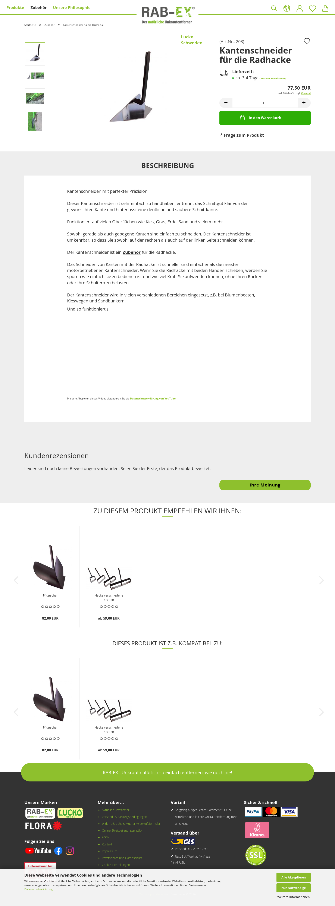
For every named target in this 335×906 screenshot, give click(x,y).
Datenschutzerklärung (38, 889)
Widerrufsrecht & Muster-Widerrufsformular (131, 824)
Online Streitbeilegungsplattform (123, 830)
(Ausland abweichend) (273, 78)
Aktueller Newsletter (115, 810)
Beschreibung (167, 165)
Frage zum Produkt (244, 135)
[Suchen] (274, 7)
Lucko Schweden (192, 40)
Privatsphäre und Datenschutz (122, 858)
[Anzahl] (265, 103)
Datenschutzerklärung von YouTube (153, 398)
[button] (287, 7)
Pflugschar (50, 595)
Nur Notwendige (293, 888)
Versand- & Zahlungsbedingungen (124, 817)
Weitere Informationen (293, 897)
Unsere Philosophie (72, 7)
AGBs (105, 837)
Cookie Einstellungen (116, 865)
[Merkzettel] (312, 7)
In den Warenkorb (260, 117)
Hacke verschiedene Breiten (109, 597)
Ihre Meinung (265, 485)
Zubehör (39, 7)
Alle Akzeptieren (293, 877)
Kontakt (107, 844)
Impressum (109, 851)
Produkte (15, 7)
